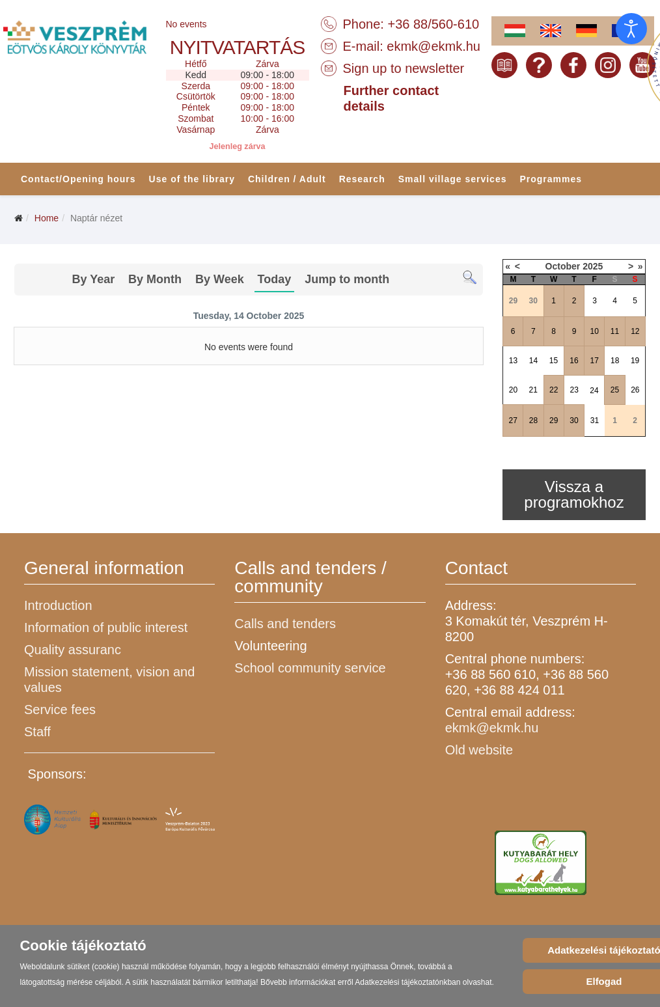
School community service (309, 668)
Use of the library (192, 179)
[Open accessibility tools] (631, 28)
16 (574, 360)
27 (512, 420)
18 (615, 360)
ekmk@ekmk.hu (433, 46)
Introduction (58, 605)
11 (615, 331)
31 (594, 420)
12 (635, 331)
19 (635, 360)
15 (553, 360)
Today (275, 279)
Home (46, 218)
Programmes (550, 179)
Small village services (452, 179)
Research (362, 179)
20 (513, 389)
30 (574, 420)
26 (635, 389)
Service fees (60, 709)
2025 (593, 266)
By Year (93, 279)
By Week (219, 279)
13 (513, 360)
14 (533, 360)
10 (594, 331)
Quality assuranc (72, 649)
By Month (155, 279)
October (563, 266)
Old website (479, 750)
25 (615, 389)
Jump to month (347, 279)
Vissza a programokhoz (574, 494)
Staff (37, 731)
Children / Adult (287, 179)
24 (594, 390)
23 (574, 389)
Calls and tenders (285, 623)
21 (533, 389)
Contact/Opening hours (78, 179)
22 (553, 389)
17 (594, 360)
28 (533, 420)
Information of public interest (105, 627)
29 (553, 420)
